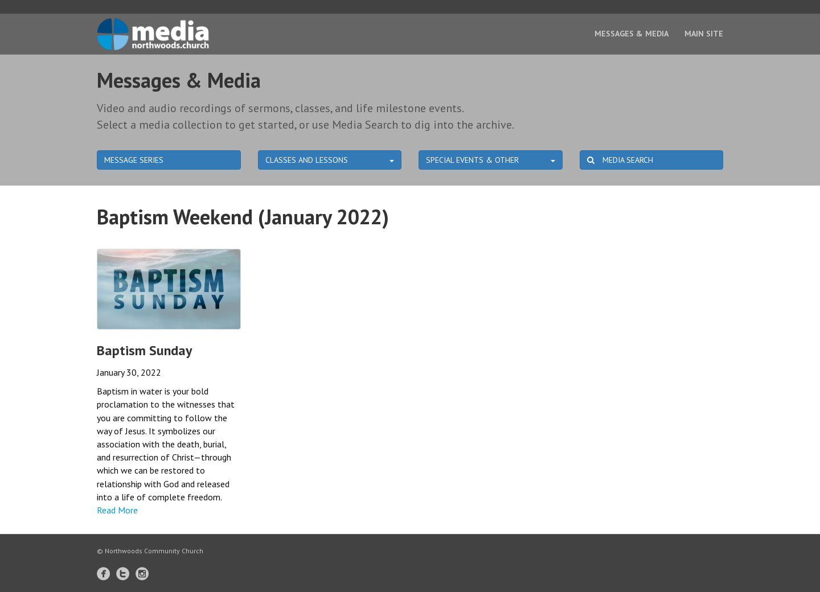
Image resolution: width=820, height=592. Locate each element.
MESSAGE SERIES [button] (133, 160)
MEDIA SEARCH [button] (620, 160)
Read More (117, 510)
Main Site (703, 33)
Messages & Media (631, 33)
